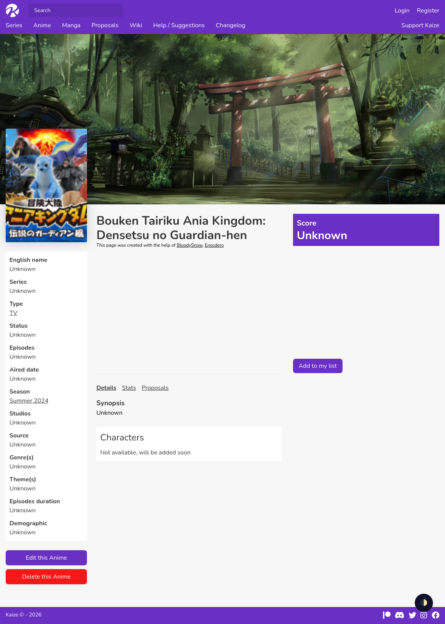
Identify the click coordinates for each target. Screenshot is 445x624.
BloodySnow (189, 245)
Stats (129, 388)
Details (106, 388)
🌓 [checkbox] (424, 603)
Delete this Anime (46, 577)
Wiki (136, 25)
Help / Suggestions (179, 25)
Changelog (230, 25)
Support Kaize (420, 25)
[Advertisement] (189, 311)
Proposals (104, 25)
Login (402, 10)
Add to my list (318, 366)
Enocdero (214, 245)
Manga (71, 25)
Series (14, 25)
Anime (42, 25)
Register (428, 10)
